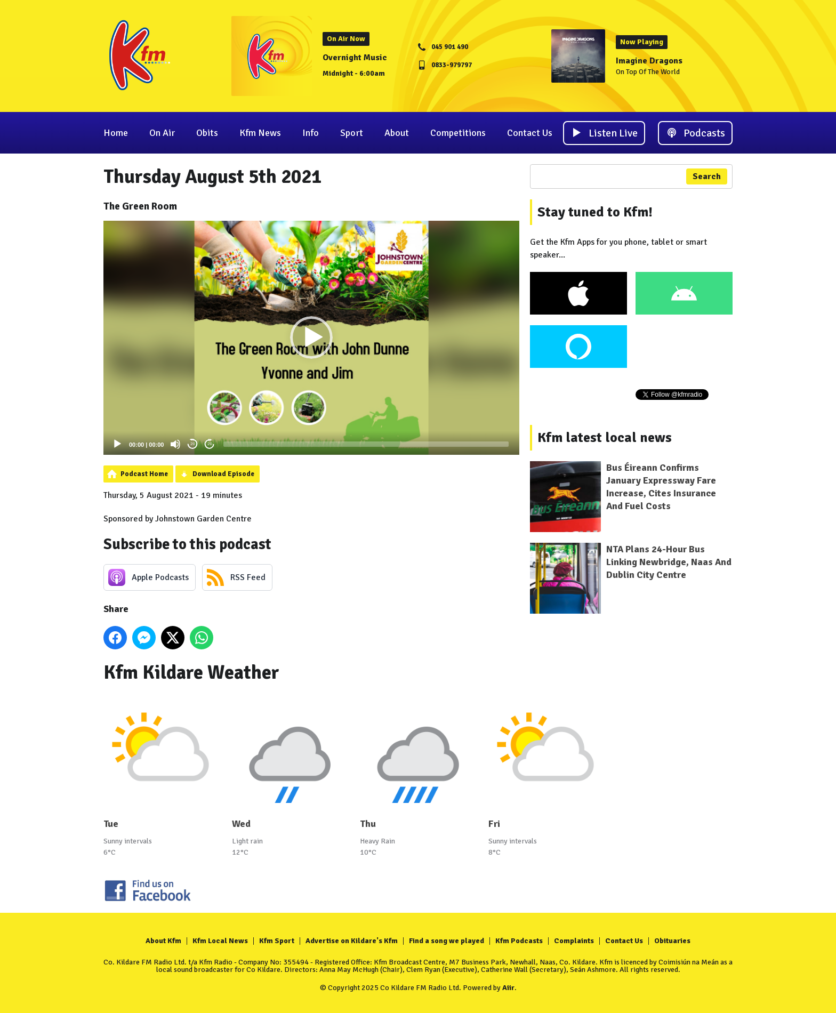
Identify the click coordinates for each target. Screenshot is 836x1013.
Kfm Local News (220, 940)
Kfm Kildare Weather (191, 673)
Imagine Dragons (649, 60)
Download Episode (223, 474)
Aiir (508, 987)
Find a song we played (446, 940)
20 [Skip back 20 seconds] (192, 443)
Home (115, 133)
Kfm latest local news (604, 437)
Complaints (574, 940)
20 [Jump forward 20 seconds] (209, 443)
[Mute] (175, 444)
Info (310, 133)
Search (707, 176)
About (396, 133)
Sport (351, 133)
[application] (311, 338)
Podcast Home (144, 474)
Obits (207, 133)
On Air (162, 133)
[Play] (117, 444)
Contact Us (529, 133)
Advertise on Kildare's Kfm (352, 940)
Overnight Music (355, 57)
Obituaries (672, 940)
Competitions (458, 133)
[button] (311, 337)
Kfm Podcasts (519, 940)
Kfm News (260, 133)
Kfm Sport (276, 940)
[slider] (365, 444)
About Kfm (163, 940)
